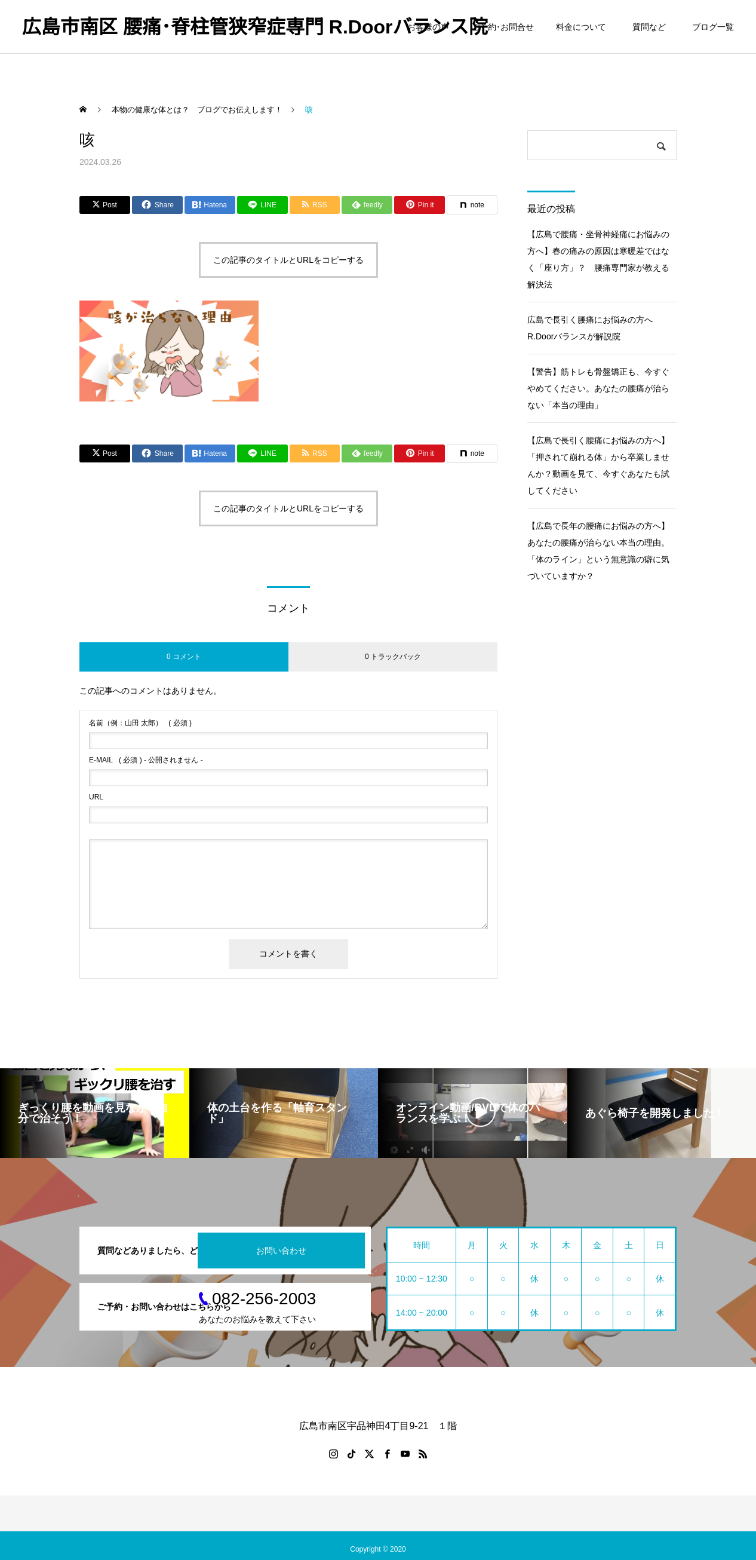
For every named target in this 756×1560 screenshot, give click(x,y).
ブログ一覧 (713, 27)
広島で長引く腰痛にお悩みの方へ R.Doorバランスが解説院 (594, 328)
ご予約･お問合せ (502, 27)
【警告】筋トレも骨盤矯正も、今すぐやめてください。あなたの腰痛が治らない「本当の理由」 (598, 388)
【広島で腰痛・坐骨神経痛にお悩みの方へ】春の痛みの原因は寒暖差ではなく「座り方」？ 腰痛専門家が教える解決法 (598, 259)
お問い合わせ (281, 1250)
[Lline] (262, 205)
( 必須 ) (140, 723)
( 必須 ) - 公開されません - (146, 760)
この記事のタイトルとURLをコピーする (288, 260)
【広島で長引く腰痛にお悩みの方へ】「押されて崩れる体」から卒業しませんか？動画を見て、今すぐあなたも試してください (598, 465)
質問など (651, 27)
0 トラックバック (393, 656)
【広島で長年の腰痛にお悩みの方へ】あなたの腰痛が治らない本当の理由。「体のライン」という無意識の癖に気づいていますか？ (598, 551)
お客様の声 (428, 27)
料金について (581, 27)
